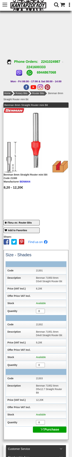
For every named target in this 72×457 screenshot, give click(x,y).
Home (7, 93)
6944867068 (46, 72)
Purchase (49, 429)
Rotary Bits (21, 93)
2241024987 (50, 61)
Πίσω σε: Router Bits (20, 222)
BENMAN (17, 181)
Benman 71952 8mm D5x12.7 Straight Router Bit (49, 389)
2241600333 (36, 67)
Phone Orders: (24, 61)
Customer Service (19, 448)
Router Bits (38, 93)
